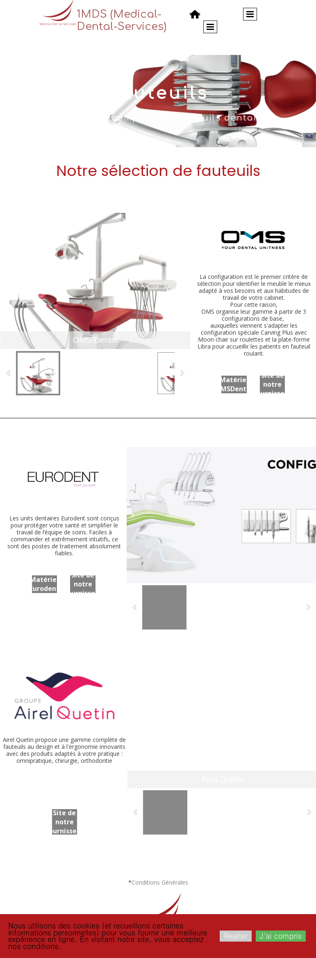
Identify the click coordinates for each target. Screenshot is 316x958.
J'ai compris (281, 936)
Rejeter (236, 936)
